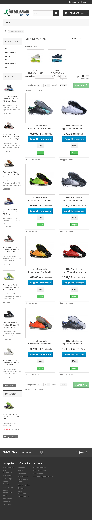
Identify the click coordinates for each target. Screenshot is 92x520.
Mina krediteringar (39, 470)
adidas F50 (7, 505)
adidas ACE (7, 502)
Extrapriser (10, 394)
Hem (7, 22)
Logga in (84, 2)
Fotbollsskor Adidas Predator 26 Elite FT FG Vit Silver (11, 362)
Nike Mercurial (8, 467)
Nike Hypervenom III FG (10, 63)
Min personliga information (43, 476)
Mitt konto (38, 463)
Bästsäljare (22, 473)
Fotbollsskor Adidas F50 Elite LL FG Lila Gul (11, 416)
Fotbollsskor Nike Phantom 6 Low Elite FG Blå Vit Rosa (11, 99)
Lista (87, 77)
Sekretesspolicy (24, 485)
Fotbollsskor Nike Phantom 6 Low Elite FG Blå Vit (11, 212)
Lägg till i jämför (34, 160)
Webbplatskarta (23, 496)
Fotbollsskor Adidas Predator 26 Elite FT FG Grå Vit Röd (11, 249)
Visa (58, 77)
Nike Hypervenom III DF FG (10, 52)
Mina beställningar (39, 467)
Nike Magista (7, 475)
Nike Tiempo (7, 479)
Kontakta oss (74, 2)
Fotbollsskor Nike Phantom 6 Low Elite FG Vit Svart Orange (11, 136)
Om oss (21, 488)
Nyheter (9, 76)
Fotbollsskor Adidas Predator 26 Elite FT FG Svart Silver (11, 325)
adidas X (6, 495)
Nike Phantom (8, 487)
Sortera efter (30, 77)
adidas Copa (7, 498)
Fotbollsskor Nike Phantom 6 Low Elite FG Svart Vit (11, 174)
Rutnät (83, 77)
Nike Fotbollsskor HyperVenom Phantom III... (40, 127)
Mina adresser (38, 473)
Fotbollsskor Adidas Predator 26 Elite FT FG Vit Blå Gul (11, 287)
